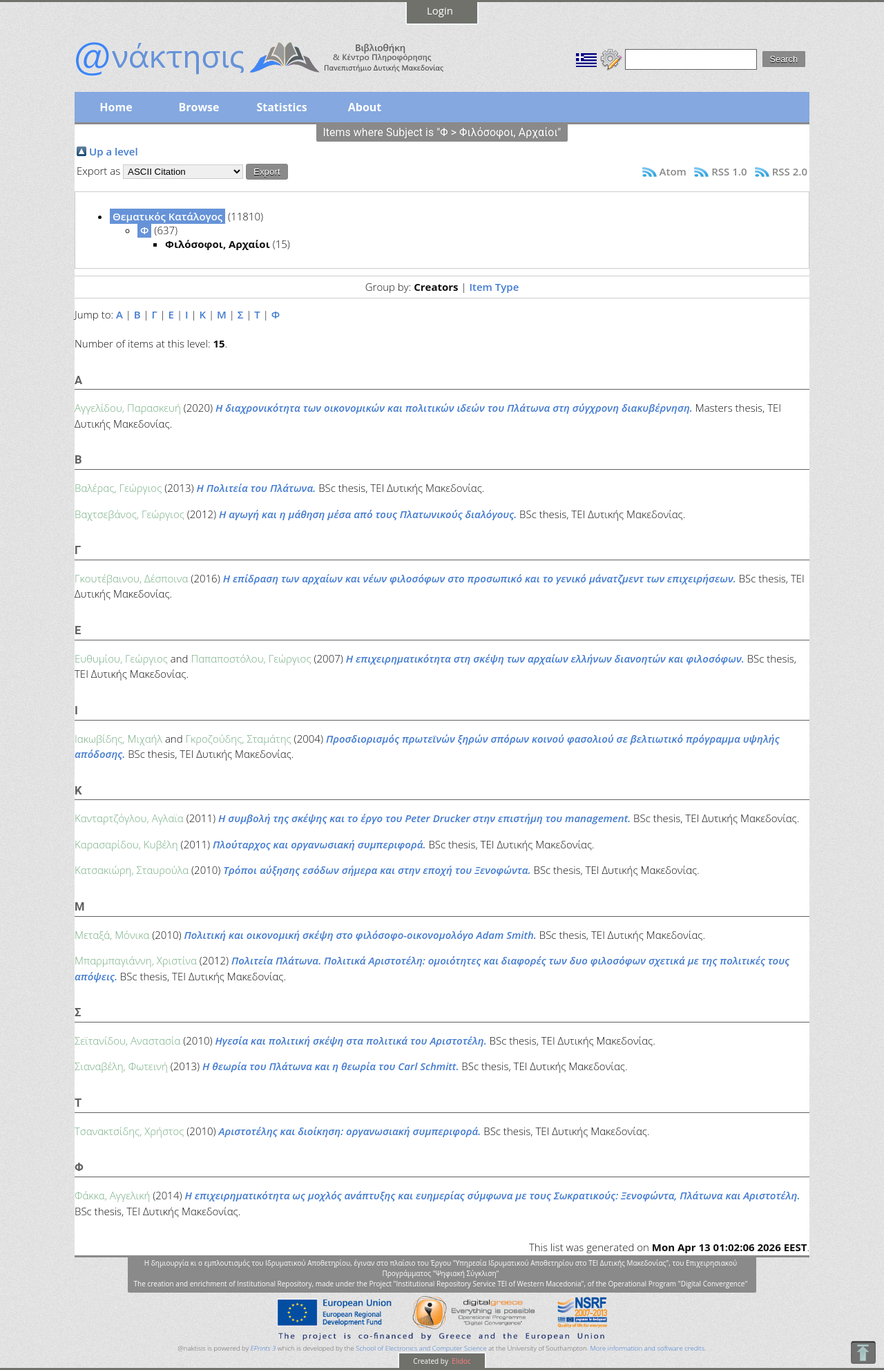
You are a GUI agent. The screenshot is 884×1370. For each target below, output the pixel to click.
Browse (198, 107)
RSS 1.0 (729, 171)
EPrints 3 (263, 1348)
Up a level (113, 151)
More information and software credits (647, 1348)
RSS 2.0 (789, 171)
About (365, 107)
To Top (863, 1352)
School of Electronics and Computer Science (421, 1348)
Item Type (494, 287)
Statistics (281, 107)
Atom (673, 171)
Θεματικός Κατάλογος (167, 216)
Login (440, 10)
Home (115, 107)
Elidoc (460, 1361)
